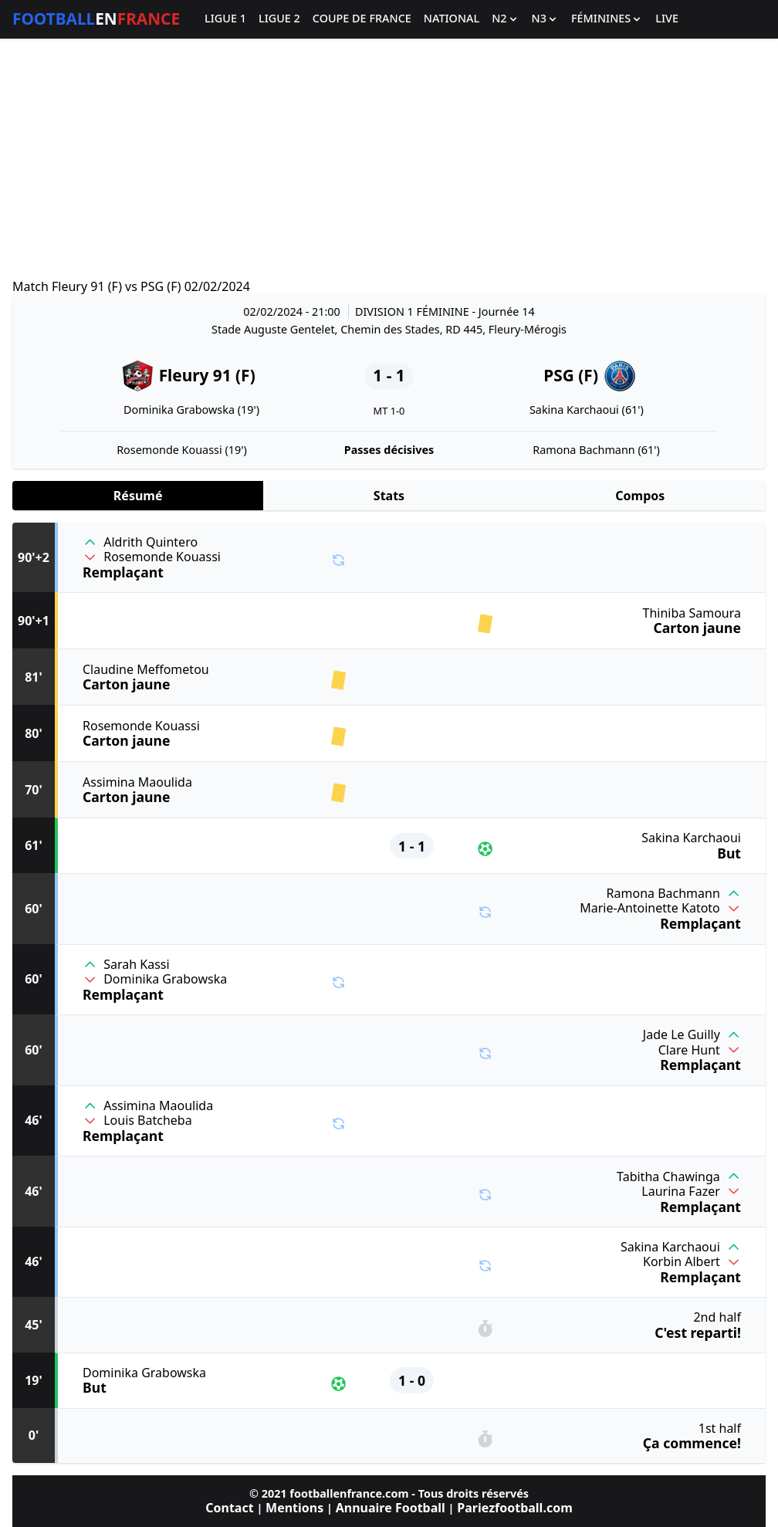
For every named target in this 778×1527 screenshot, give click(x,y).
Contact (229, 1507)
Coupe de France (362, 18)
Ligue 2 (279, 18)
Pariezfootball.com (514, 1507)
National (451, 18)
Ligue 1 (225, 18)
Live (666, 18)
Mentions (294, 1507)
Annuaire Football (390, 1507)
